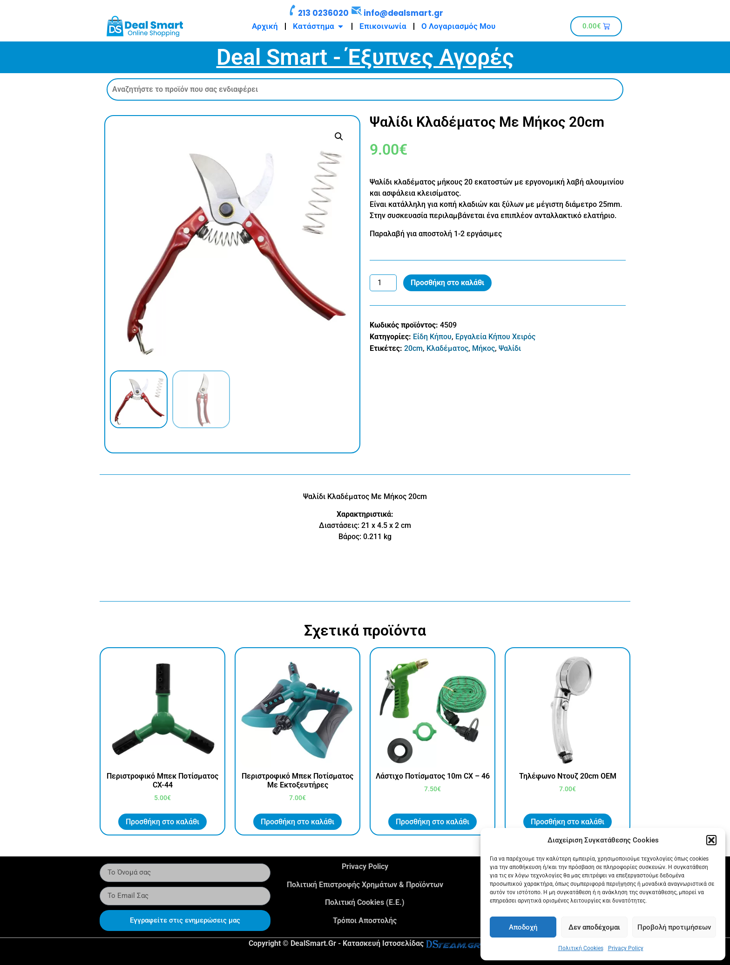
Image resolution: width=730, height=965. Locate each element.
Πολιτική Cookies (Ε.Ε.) (365, 902)
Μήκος (483, 348)
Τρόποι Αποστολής (365, 920)
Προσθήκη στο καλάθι (447, 282)
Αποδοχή (523, 927)
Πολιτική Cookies (580, 948)
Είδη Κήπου (432, 336)
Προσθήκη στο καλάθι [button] (162, 821)
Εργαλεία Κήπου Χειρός (495, 336)
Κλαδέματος (447, 348)
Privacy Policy (625, 948)
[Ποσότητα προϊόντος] (383, 282)
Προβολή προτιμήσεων (674, 927)
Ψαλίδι (510, 348)
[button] (711, 840)
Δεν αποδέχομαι (594, 927)
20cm (413, 348)
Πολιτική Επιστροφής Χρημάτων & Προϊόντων (365, 884)
